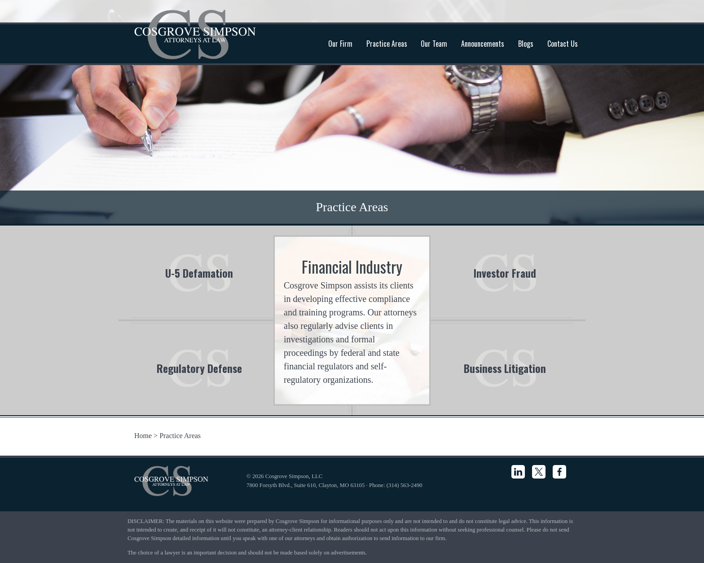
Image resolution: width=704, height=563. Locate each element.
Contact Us (562, 43)
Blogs (525, 43)
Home (143, 435)
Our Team (434, 43)
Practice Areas (386, 43)
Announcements (482, 43)
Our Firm (340, 43)
